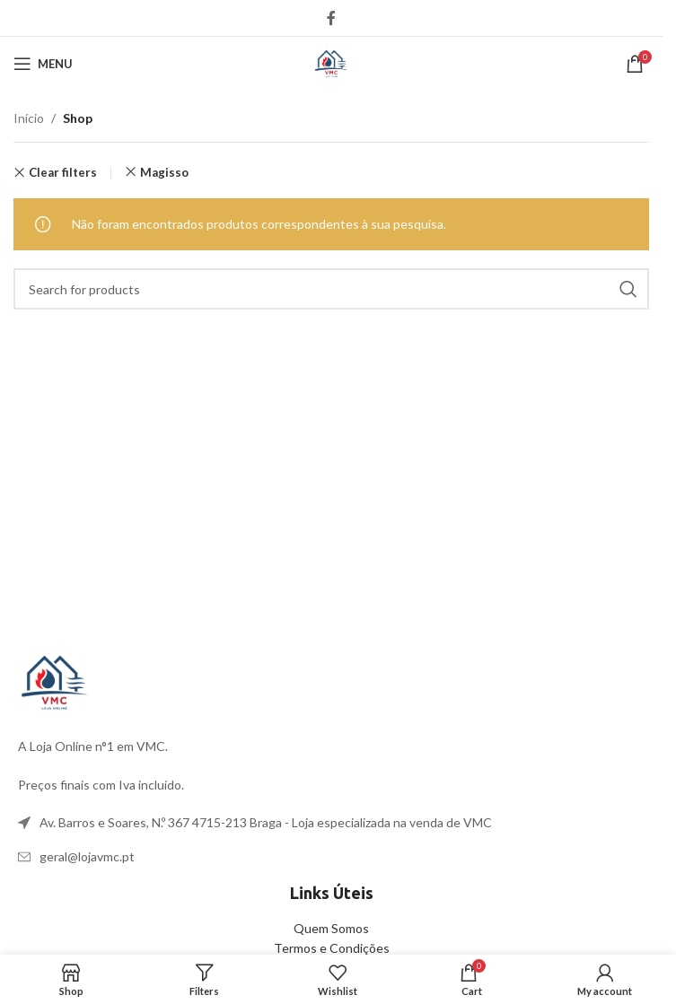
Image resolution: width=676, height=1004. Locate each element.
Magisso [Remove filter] (164, 172)
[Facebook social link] (331, 17)
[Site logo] (331, 62)
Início (28, 118)
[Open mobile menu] (43, 64)
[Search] (331, 289)
